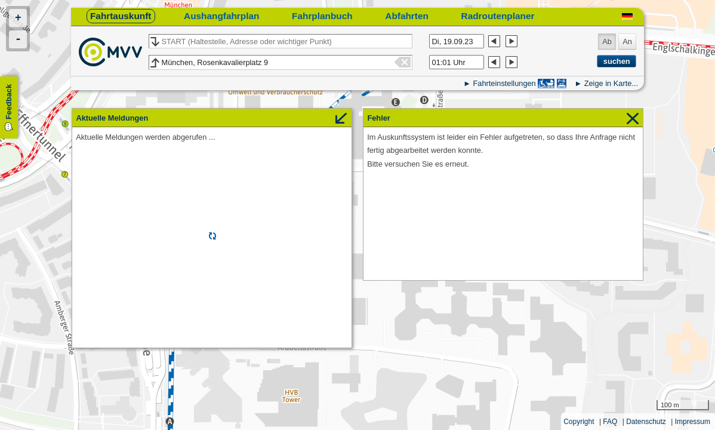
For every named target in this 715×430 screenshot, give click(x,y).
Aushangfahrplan (221, 16)
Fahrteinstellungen (504, 83)
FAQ (610, 421)
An (627, 41)
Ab (607, 41)
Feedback (8, 101)
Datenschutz (646, 421)
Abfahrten (407, 16)
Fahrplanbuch (322, 16)
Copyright (578, 421)
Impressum (692, 421)
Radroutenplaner (498, 16)
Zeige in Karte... (611, 83)
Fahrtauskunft (120, 16)
